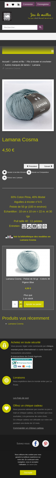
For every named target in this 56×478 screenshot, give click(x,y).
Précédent (32, 167)
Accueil (5, 61)
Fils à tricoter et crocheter (39, 61)
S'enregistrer (43, 4)
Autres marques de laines (17, 65)
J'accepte (28, 473)
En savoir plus (32, 465)
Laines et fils (18, 61)
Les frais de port (21, 398)
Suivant (49, 167)
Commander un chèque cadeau (28, 428)
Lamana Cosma (15, 323)
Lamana (36, 65)
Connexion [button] (28, 4)
